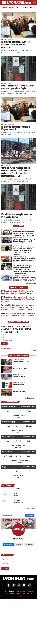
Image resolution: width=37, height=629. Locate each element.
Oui (3, 335)
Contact (12, 594)
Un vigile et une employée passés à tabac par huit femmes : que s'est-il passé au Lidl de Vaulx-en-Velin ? (24, 279)
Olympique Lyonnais (19, 376)
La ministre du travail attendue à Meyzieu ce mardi (15, 128)
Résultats (33, 351)
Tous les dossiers (30, 398)
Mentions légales (21, 592)
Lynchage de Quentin (19, 384)
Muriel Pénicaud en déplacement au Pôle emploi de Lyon (16, 216)
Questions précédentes (6, 348)
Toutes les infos (30, 284)
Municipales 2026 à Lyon (21, 361)
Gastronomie (16, 264)
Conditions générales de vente (24, 594)
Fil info (18, 8)
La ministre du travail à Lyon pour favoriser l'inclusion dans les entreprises (15, 44)
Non (3, 337)
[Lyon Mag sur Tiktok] (29, 587)
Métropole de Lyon (19, 392)
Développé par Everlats (19, 597)
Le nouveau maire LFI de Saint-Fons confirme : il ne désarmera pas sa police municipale (24, 260)
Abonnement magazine (8, 8)
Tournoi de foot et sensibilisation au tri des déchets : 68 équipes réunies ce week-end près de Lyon (23, 234)
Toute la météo (31, 508)
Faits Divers (16, 275)
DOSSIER (15, 359)
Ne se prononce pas (7, 340)
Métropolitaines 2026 (20, 369)
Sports (15, 230)
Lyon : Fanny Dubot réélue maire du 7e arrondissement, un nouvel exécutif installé (24, 241)
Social (3, 165)
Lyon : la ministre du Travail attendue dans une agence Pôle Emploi (17, 87)
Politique (3, 39)
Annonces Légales (27, 8)
